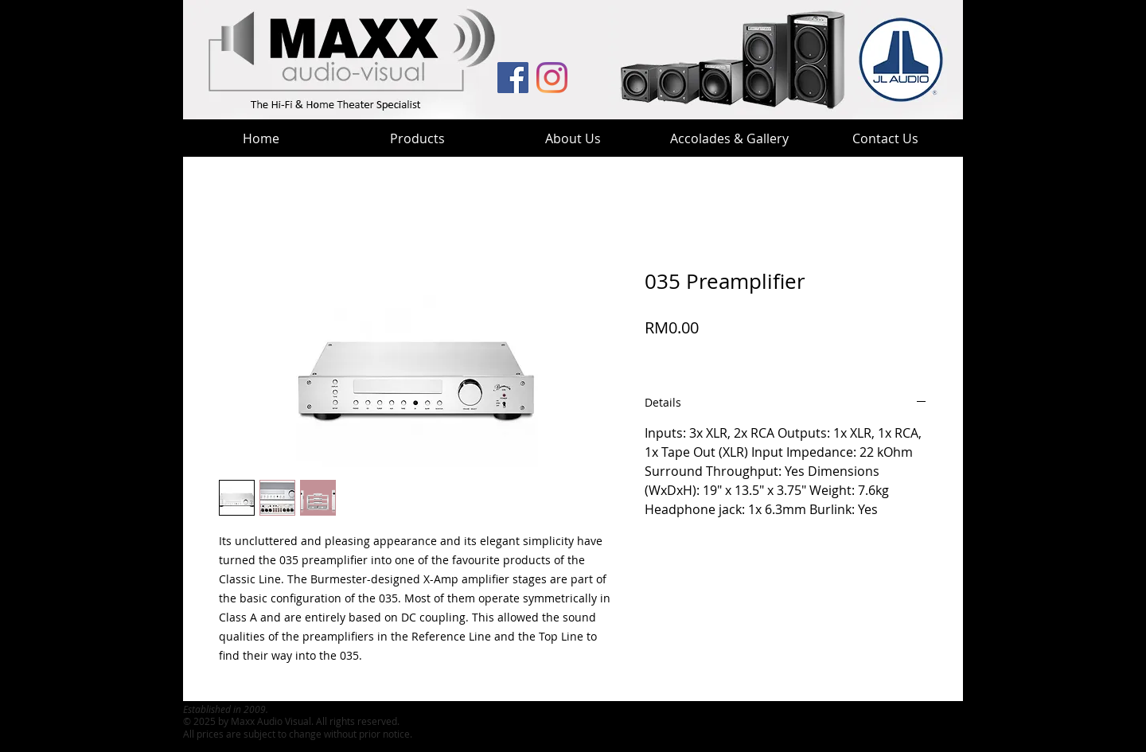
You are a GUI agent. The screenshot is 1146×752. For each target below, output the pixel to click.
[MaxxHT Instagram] (551, 77)
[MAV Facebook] (512, 77)
